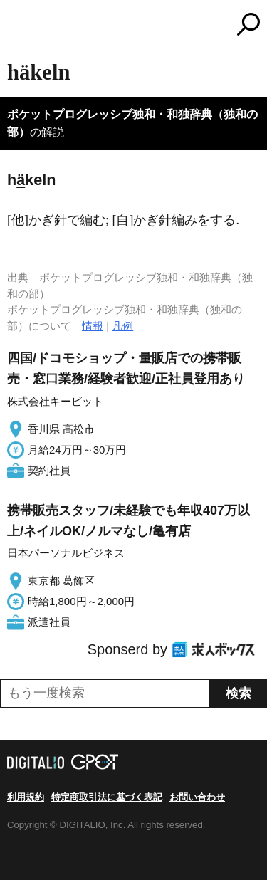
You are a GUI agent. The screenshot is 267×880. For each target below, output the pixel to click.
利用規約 (25, 797)
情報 (92, 326)
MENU (18, 26)
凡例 (122, 326)
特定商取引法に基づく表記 (106, 797)
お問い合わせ (197, 797)
